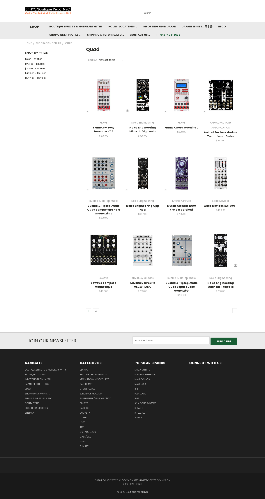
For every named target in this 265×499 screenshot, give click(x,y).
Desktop (84, 368)
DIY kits (84, 402)
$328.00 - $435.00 (35, 68)
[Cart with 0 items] (239, 12)
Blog (222, 26)
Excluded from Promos (93, 373)
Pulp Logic (140, 392)
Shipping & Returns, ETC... (105, 35)
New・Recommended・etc (94, 378)
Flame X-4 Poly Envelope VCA (103, 129)
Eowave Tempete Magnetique (103, 285)
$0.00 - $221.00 (33, 59)
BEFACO (139, 406)
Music (83, 440)
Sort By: (92, 60)
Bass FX (84, 406)
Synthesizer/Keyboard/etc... (96, 397)
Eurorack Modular (91, 392)
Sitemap (29, 411)
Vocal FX (85, 411)
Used (82, 421)
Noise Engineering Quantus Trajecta (220, 285)
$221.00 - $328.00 (35, 64)
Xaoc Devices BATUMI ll (220, 206)
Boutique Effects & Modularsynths (76, 26)
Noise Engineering (145, 373)
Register (43, 406)
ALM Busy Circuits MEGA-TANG (142, 285)
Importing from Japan (159, 26)
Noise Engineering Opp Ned (142, 207)
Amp (82, 426)
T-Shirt (84, 445)
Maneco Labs (142, 378)
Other (83, 416)
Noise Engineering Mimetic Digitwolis (142, 129)
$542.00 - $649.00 (35, 78)
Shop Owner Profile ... (65, 35)
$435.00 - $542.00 (35, 73)
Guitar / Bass (88, 430)
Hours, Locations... (122, 26)
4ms (137, 397)
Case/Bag (85, 435)
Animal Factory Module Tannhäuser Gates (220, 134)
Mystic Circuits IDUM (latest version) (181, 207)
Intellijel (140, 411)
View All (139, 416)
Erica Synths (142, 368)
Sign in (29, 406)
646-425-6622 (170, 35)
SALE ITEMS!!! (86, 383)
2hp (136, 387)
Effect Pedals (87, 387)
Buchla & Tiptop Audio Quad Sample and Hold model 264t (103, 209)
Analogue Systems (145, 402)
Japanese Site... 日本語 (197, 26)
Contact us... (140, 35)
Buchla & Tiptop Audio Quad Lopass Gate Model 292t (182, 286)
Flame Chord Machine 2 (182, 127)
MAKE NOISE (141, 383)
